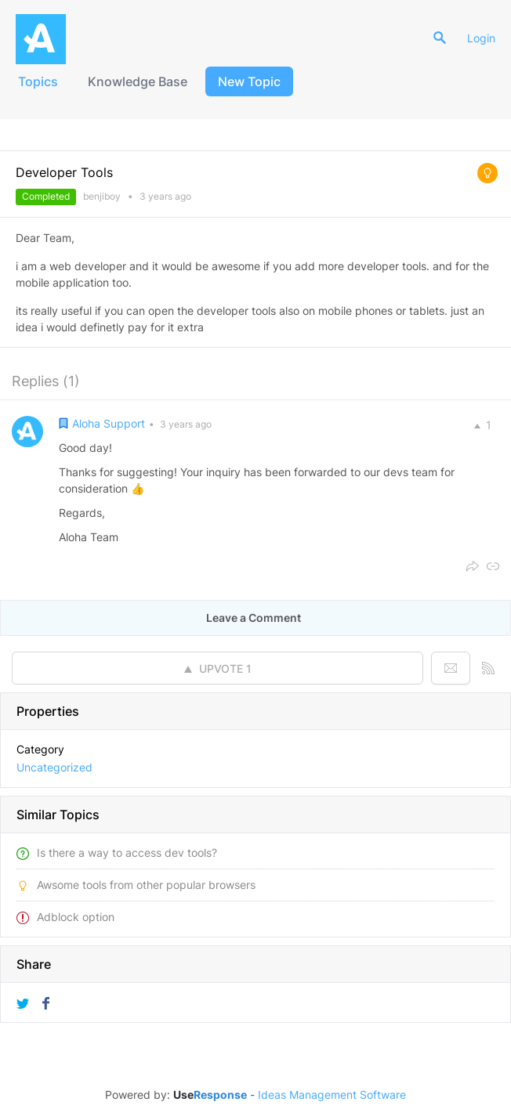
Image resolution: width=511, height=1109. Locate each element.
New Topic (249, 81)
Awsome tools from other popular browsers (146, 884)
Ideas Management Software (332, 1094)
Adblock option (75, 916)
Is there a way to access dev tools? (127, 852)
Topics (38, 81)
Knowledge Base (137, 81)
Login (481, 38)
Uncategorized (54, 767)
